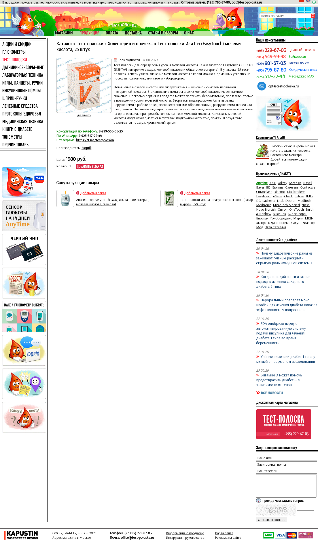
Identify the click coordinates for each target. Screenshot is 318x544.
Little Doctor (286, 200)
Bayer (260, 187)
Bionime (278, 187)
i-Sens (277, 196)
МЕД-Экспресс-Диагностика (284, 220)
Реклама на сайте (228, 537)
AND (272, 183)
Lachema (268, 200)
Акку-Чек (279, 214)
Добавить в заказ (93, 193)
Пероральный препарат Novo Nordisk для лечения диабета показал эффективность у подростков (286, 304)
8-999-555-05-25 (111, 131)
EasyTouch (263, 196)
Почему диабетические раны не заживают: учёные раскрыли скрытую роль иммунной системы (284, 258)
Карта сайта (224, 533)
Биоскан (262, 218)
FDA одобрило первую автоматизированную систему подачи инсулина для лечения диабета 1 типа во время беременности (281, 333)
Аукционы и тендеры (163, 2)
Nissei (306, 205)
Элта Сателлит (275, 227)
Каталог (64, 43)
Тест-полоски (90, 43)
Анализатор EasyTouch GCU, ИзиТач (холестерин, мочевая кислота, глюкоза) (112, 201)
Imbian (299, 196)
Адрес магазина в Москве (71, 537)
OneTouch (296, 209)
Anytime (262, 183)
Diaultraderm (296, 191)
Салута (296, 222)
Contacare (307, 187)
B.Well (307, 183)
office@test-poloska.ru (137, 537)
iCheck (288, 196)
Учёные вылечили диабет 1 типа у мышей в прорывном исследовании (285, 359)
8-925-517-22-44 (90, 135)
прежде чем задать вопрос (283, 500)
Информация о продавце (185, 533)
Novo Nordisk (266, 209)
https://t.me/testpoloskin (95, 140)
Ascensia (295, 183)
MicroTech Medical (286, 205)
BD (268, 187)
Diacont (279, 191)
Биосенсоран (297, 214)
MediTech (304, 200)
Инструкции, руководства (185, 537)
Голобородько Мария (286, 218)
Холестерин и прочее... (130, 43)
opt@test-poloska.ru (247, 2)
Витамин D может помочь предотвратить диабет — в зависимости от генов (279, 379)
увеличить (84, 115)
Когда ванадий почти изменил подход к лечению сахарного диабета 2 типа (283, 281)
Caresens (292, 187)
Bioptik (86, 147)
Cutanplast (264, 191)
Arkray (282, 183)
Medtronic (263, 205)
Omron (283, 209)
